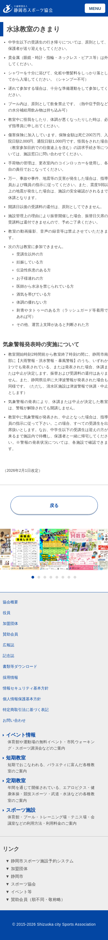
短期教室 (16, 758)
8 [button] (75, 577)
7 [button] (69, 577)
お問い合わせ (14, 720)
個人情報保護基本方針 (22, 699)
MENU (95, 8)
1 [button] (32, 577)
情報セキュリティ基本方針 (26, 688)
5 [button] (57, 577)
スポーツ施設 (21, 810)
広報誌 (8, 645)
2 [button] (38, 577)
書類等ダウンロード (20, 666)
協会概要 (10, 602)
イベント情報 (21, 735)
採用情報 (10, 677)
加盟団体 (10, 623)
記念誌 (8, 655)
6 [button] (63, 577)
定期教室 (16, 780)
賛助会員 (10, 634)
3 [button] (44, 577)
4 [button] (50, 577)
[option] (54, 549)
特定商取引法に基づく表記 (26, 709)
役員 (6, 613)
